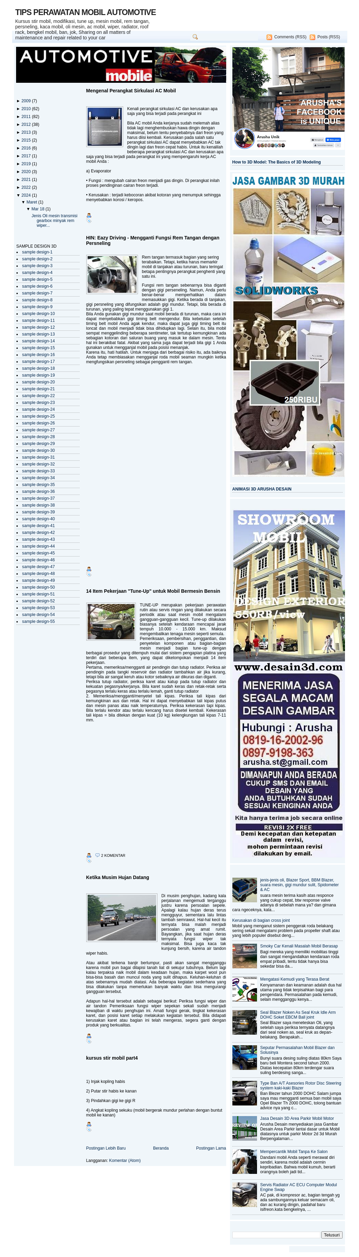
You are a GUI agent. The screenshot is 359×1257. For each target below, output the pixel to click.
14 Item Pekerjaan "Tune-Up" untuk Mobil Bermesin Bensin (153, 591)
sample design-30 (38, 450)
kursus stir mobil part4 (112, 1058)
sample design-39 (38, 512)
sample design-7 (37, 293)
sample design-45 (38, 553)
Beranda (161, 1148)
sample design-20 (38, 382)
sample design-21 (38, 389)
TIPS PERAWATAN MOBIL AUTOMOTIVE (85, 12)
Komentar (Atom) (125, 1160)
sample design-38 (38, 505)
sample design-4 (37, 272)
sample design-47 (38, 566)
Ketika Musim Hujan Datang (117, 877)
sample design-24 (38, 409)
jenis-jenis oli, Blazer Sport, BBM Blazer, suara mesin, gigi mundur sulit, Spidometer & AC (299, 885)
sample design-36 (38, 491)
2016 (27, 148)
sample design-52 (38, 601)
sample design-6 (37, 286)
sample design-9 (37, 306)
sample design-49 (38, 580)
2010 (27, 108)
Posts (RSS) (328, 37)
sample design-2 (37, 259)
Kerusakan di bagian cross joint (261, 920)
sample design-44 (38, 546)
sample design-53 (38, 607)
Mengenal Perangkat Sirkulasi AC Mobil (131, 90)
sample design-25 (38, 416)
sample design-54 (38, 614)
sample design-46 (38, 560)
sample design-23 (38, 402)
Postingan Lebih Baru (106, 1148)
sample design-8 (37, 300)
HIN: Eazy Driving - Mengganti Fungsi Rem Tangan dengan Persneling (152, 240)
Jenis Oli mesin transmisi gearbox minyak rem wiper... (54, 220)
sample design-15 (38, 347)
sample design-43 (38, 539)
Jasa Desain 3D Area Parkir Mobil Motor (297, 1118)
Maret (32, 202)
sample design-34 (38, 477)
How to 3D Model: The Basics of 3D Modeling (276, 162)
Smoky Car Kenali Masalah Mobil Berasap (299, 946)
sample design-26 (38, 423)
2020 (27, 171)
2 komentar (113, 855)
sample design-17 (38, 361)
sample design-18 (38, 368)
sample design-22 (38, 395)
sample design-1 (37, 252)
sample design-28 (38, 436)
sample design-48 (38, 573)
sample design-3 (37, 265)
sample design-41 (38, 525)
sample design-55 (38, 621)
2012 (27, 124)
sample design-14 (38, 341)
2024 (27, 195)
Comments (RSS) (290, 37)
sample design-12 (38, 327)
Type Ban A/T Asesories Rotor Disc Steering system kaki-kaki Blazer (300, 1085)
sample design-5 (37, 279)
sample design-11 (38, 320)
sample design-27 (38, 430)
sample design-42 (38, 532)
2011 (27, 116)
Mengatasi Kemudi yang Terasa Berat (294, 979)
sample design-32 (38, 464)
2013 (27, 132)
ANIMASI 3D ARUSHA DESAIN (262, 489)
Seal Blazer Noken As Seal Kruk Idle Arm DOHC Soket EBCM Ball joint (298, 1015)
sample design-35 (38, 484)
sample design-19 (38, 375)
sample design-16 (38, 354)
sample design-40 (38, 518)
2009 (27, 101)
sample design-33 (38, 471)
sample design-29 (38, 443)
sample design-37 (38, 498)
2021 (27, 179)
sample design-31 (38, 457)
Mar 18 (38, 209)
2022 (27, 187)
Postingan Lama (211, 1148)
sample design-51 (38, 594)
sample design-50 (38, 587)
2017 (27, 156)
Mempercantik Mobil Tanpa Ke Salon (294, 1151)
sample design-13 (38, 334)
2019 (27, 163)
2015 (27, 140)
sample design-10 (38, 313)
